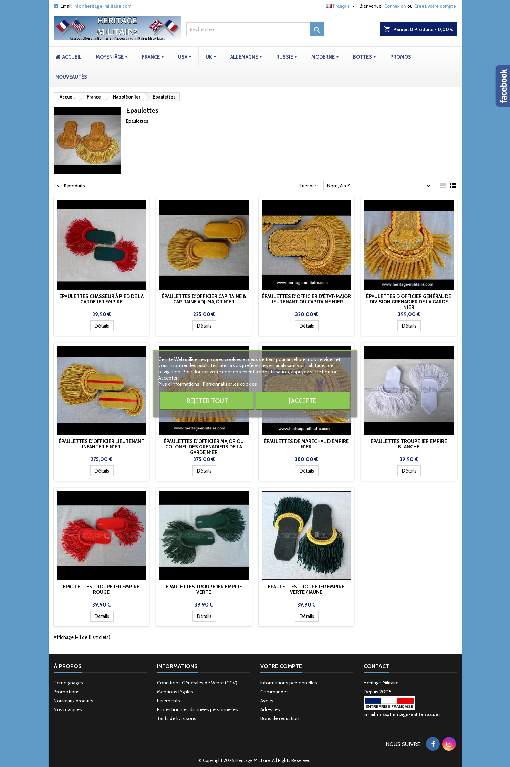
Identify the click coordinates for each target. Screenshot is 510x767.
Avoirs (266, 700)
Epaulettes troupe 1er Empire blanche (409, 444)
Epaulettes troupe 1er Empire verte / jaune (306, 589)
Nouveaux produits (73, 700)
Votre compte (281, 666)
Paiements (168, 700)
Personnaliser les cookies (230, 384)
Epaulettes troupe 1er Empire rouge (101, 589)
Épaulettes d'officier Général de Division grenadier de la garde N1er (408, 301)
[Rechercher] (255, 29)
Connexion (395, 6)
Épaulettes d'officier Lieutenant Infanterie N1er (101, 444)
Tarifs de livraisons (176, 718)
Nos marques (68, 709)
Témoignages (68, 683)
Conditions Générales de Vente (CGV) (197, 683)
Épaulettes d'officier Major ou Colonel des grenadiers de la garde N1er (204, 446)
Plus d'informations (179, 384)
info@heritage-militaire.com (102, 6)
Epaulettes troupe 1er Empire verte (204, 589)
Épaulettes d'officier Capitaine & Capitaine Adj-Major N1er (204, 299)
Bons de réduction (279, 718)
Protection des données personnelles (197, 709)
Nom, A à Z (380, 186)
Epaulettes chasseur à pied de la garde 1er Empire (101, 299)
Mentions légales (175, 691)
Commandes (274, 691)
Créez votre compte (435, 6)
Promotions (67, 691)
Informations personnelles (288, 683)
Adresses (270, 709)
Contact (376, 666)
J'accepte (302, 401)
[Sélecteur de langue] (341, 6)
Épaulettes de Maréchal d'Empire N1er (306, 444)
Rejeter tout (207, 401)
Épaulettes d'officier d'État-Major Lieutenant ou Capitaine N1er (306, 299)
